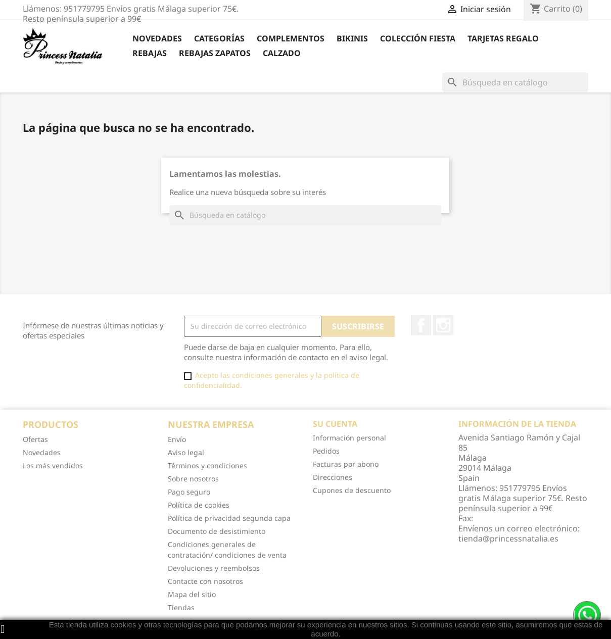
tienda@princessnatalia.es (508, 538)
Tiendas (181, 607)
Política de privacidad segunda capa (229, 518)
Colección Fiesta (417, 38)
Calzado (282, 53)
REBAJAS (149, 53)
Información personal (349, 438)
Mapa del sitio (192, 594)
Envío (177, 439)
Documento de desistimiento (216, 531)
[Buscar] (515, 82)
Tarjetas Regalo (503, 38)
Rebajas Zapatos (215, 53)
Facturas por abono (346, 464)
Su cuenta (335, 423)
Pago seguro (189, 492)
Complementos (290, 38)
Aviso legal (186, 452)
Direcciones (332, 477)
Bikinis (352, 38)
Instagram (443, 325)
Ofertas (35, 439)
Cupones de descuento (352, 490)
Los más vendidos (53, 465)
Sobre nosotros (193, 478)
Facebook (421, 325)
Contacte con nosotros (205, 581)
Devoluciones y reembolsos (214, 568)
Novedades (157, 38)
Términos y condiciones (207, 465)
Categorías (219, 38)
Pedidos (326, 451)
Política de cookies (198, 505)
